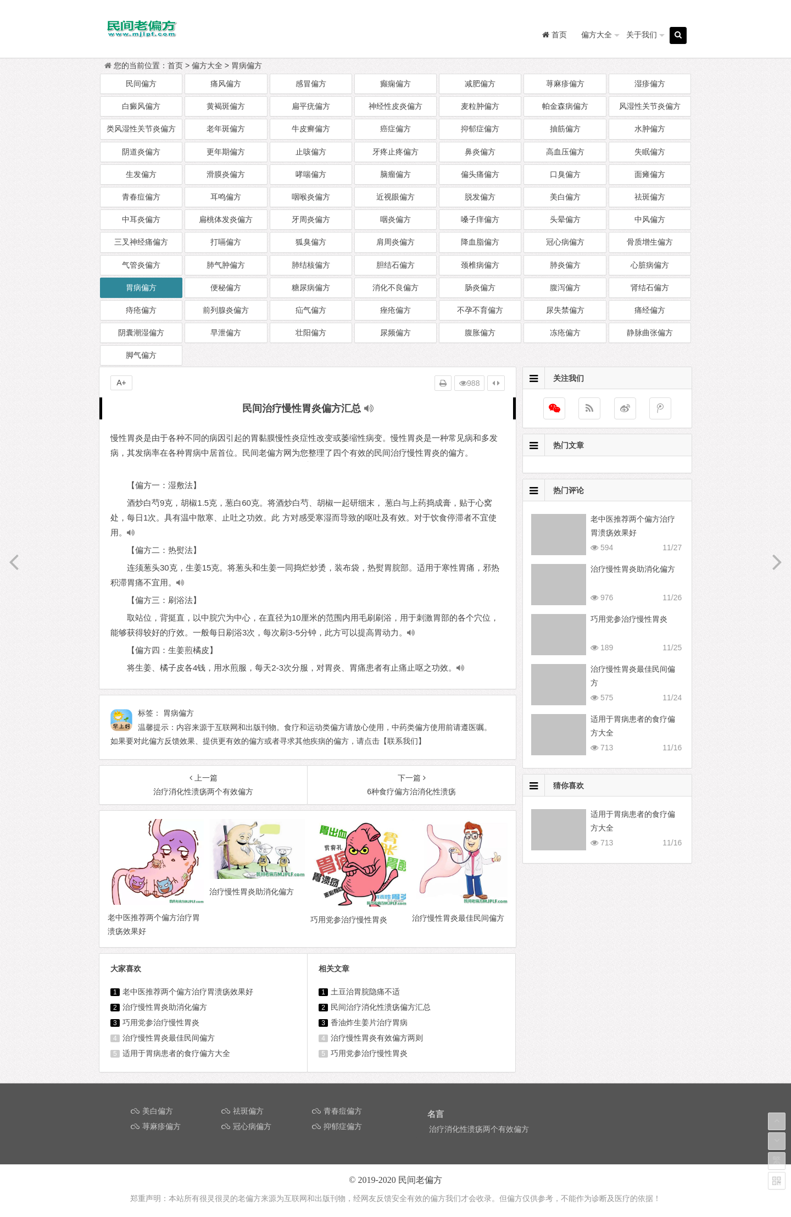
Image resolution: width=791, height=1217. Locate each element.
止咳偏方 (311, 151)
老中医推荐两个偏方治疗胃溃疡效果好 (187, 991)
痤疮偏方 (395, 310)
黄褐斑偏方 (226, 106)
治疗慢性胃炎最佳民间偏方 (168, 1037)
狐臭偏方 (311, 241)
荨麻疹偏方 (565, 83)
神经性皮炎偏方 (395, 106)
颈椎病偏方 (480, 265)
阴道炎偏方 (141, 151)
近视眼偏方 (395, 196)
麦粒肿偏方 (480, 106)
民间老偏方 (420, 1180)
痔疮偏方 (141, 310)
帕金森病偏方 (565, 106)
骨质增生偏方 (650, 241)
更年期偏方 (226, 151)
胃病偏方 (246, 65)
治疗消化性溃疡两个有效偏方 (479, 1129)
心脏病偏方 (650, 265)
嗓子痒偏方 (480, 219)
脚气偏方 (141, 355)
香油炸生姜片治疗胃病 (369, 1022)
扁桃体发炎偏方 (226, 219)
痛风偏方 (225, 83)
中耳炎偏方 (141, 219)
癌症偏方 (395, 128)
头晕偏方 (565, 219)
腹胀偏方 (480, 332)
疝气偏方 (311, 310)
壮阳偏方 (311, 332)
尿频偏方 (395, 332)
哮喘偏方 (311, 174)
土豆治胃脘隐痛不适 (365, 991)
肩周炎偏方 (395, 241)
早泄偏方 (225, 332)
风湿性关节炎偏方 (650, 106)
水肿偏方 (649, 128)
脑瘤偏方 (395, 174)
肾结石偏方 (650, 287)
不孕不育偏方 (480, 310)
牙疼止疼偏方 (395, 151)
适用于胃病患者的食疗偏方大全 (176, 1053)
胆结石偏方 (395, 265)
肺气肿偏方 (226, 265)
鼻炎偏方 (480, 151)
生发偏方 (141, 174)
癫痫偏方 (395, 83)
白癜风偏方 (141, 106)
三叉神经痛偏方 (141, 241)
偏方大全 (596, 34)
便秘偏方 (225, 287)
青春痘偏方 (141, 196)
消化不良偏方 (395, 287)
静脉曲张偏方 (650, 332)
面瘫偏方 (649, 174)
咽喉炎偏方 (311, 196)
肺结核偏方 (311, 265)
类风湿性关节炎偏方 (141, 128)
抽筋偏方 (565, 128)
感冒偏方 (311, 83)
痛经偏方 (649, 310)
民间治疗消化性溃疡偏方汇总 (381, 1007)
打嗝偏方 (225, 241)
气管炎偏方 (141, 265)
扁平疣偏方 (311, 106)
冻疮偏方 (565, 332)
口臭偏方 (565, 174)
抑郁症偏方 (480, 128)
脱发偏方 (480, 196)
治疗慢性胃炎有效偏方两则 (377, 1037)
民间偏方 (141, 83)
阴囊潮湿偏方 (141, 332)
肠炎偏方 (480, 287)
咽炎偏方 (395, 219)
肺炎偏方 (565, 265)
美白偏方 (565, 196)
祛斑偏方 (649, 196)
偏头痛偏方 (480, 174)
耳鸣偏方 (225, 196)
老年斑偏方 (226, 128)
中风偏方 (649, 219)
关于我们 (641, 34)
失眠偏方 (649, 151)
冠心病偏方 (565, 241)
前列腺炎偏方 (226, 310)
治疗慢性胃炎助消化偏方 (164, 1007)
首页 (175, 65)
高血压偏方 (565, 151)
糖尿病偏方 (311, 287)
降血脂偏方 (480, 241)
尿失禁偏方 (565, 310)
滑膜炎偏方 (226, 174)
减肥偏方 (480, 83)
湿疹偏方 (649, 83)
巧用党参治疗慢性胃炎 (160, 1022)
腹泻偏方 (565, 287)
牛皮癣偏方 (311, 128)
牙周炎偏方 (311, 219)
